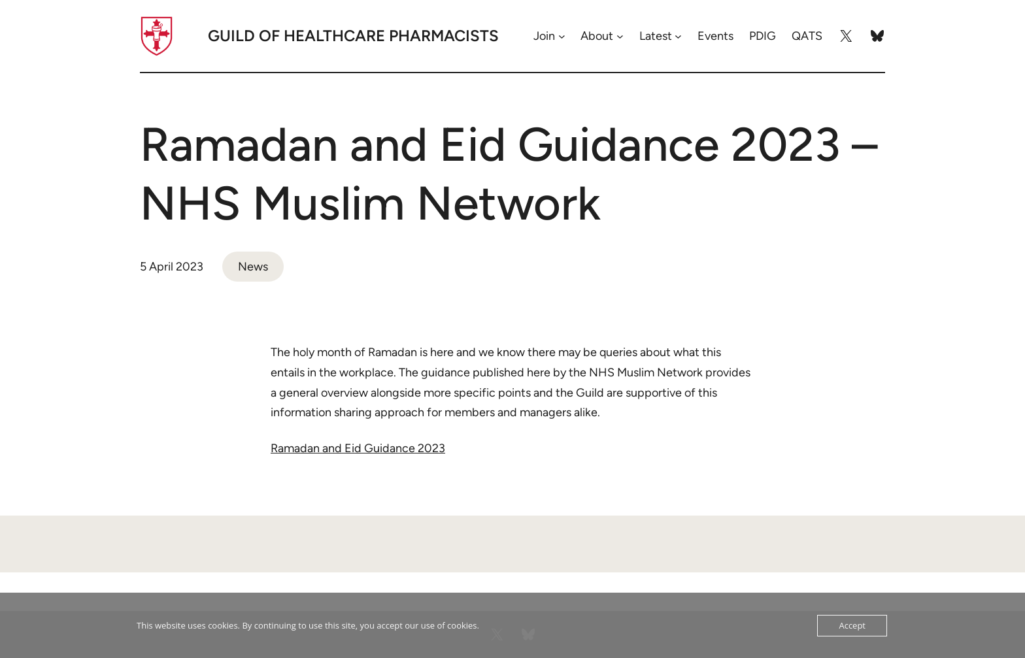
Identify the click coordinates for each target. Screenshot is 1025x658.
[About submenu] (620, 36)
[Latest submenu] (678, 36)
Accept (852, 625)
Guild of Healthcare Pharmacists (353, 35)
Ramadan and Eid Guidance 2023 (358, 448)
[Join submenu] (561, 36)
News (253, 266)
